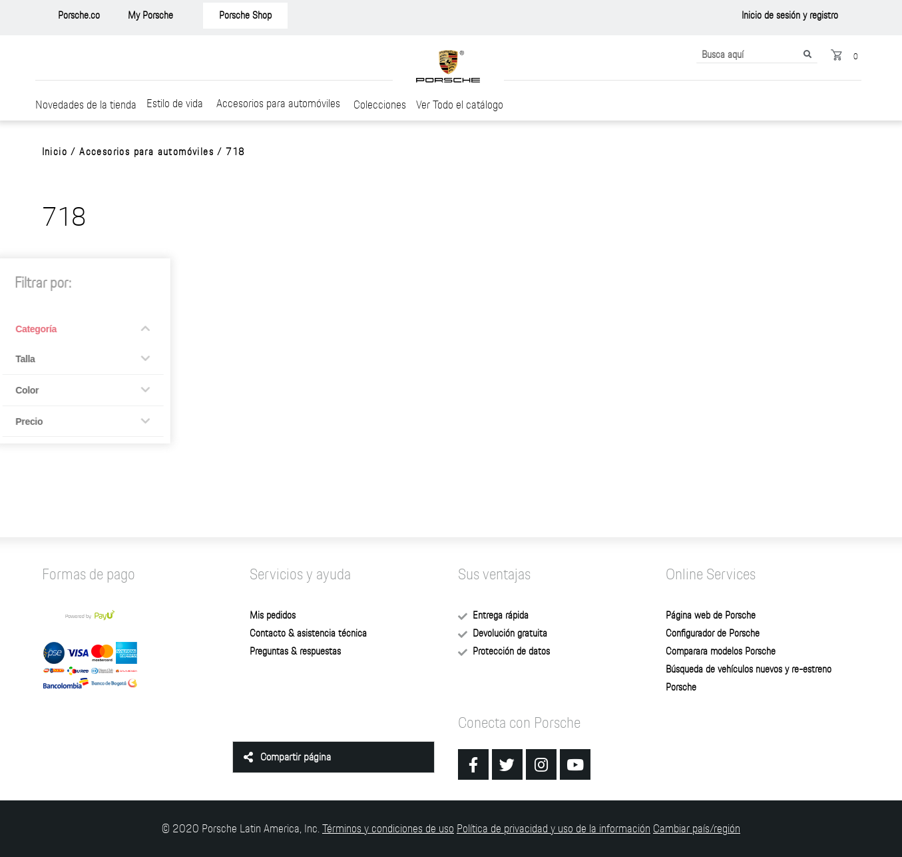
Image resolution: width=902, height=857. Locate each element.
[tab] (333, 757)
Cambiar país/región (696, 828)
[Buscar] (807, 55)
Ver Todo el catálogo (459, 104)
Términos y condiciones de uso (388, 828)
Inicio (54, 152)
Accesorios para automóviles (278, 103)
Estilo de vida (174, 103)
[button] (79, 16)
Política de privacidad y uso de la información (553, 828)
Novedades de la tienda (85, 104)
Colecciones (379, 104)
